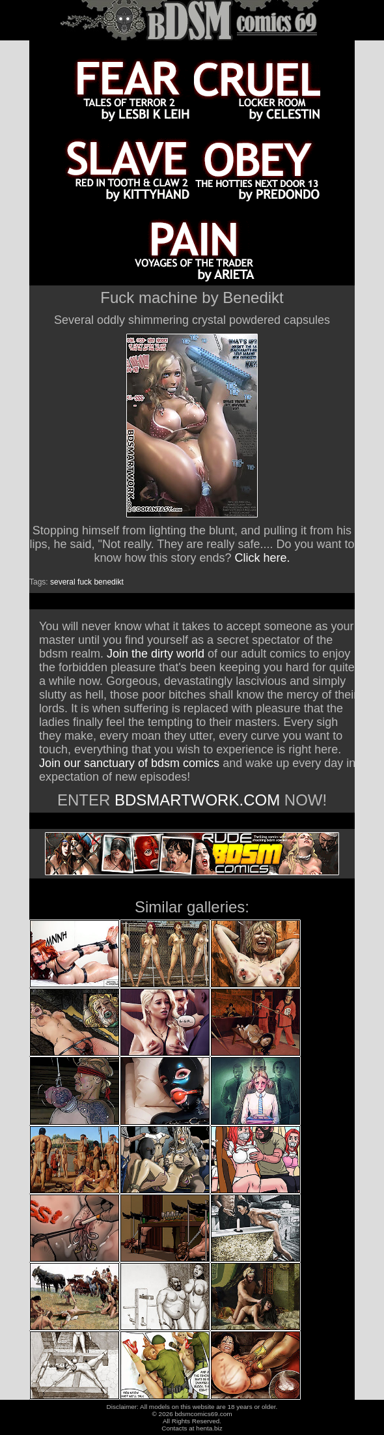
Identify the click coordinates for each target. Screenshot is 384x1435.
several (62, 582)
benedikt (108, 582)
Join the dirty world (155, 653)
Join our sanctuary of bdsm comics (129, 763)
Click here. (262, 557)
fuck (84, 582)
